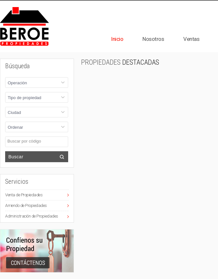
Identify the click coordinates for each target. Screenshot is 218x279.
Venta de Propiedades (23, 194)
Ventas (191, 39)
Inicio (117, 39)
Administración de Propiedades (31, 216)
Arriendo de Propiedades (26, 205)
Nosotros (153, 39)
